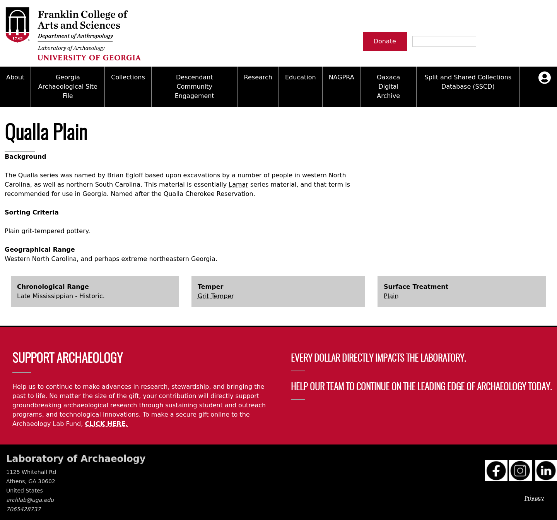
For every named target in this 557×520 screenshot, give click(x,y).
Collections (128, 77)
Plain (391, 296)
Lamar (238, 184)
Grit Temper (216, 296)
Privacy (534, 498)
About (15, 77)
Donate (385, 41)
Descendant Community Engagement (194, 87)
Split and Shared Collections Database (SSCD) (467, 82)
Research (258, 77)
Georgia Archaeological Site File (67, 87)
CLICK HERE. (106, 423)
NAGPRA (341, 77)
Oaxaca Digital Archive (388, 87)
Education (300, 77)
